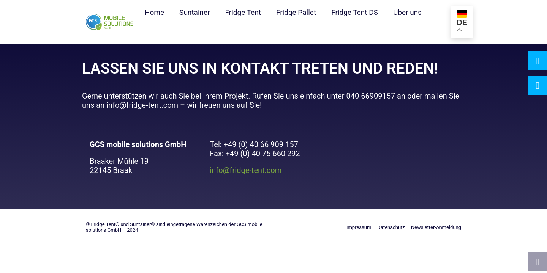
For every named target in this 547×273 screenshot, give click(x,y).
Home (154, 12)
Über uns (407, 12)
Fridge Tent (243, 12)
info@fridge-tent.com (245, 170)
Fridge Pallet (296, 12)
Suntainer (194, 12)
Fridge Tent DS (354, 12)
